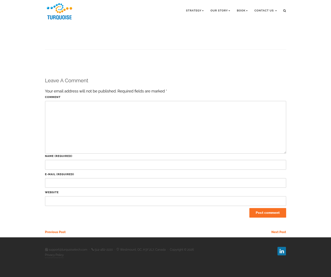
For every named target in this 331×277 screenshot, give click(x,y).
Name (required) (58, 156)
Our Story (220, 10)
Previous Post (55, 232)
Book (242, 10)
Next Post (278, 232)
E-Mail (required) (59, 174)
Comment (53, 97)
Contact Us (265, 10)
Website (52, 192)
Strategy (195, 10)
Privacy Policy (54, 255)
